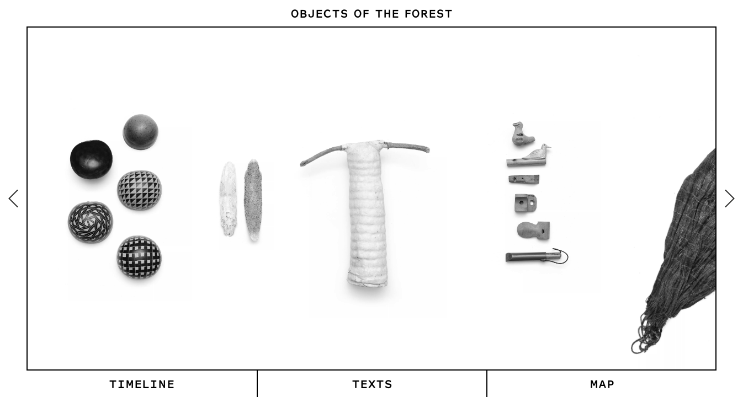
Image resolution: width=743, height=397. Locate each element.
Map (602, 383)
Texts (372, 383)
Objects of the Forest (371, 13)
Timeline (141, 383)
